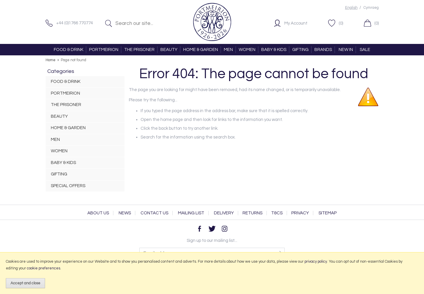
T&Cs (277, 213)
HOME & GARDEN (200, 49)
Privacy (300, 213)
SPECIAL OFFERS (68, 186)
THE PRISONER (139, 49)
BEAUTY (168, 49)
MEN (228, 49)
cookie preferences (43, 268)
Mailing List (191, 213)
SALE (365, 49)
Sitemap (328, 213)
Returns (252, 213)
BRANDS (323, 49)
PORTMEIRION (103, 49)
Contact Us (154, 213)
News (125, 213)
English (351, 8)
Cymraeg (371, 8)
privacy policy (315, 261)
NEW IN (346, 49)
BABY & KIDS (273, 49)
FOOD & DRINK (68, 49)
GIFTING (300, 49)
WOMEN (247, 49)
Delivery (224, 213)
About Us (98, 213)
